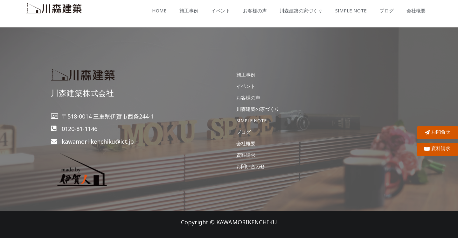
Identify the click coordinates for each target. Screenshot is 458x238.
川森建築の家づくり (301, 10)
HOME (159, 10)
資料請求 (245, 155)
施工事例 (188, 10)
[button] (437, 149)
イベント (220, 10)
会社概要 (416, 10)
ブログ (386, 10)
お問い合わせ (250, 166)
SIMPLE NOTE (351, 10)
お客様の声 (255, 10)
